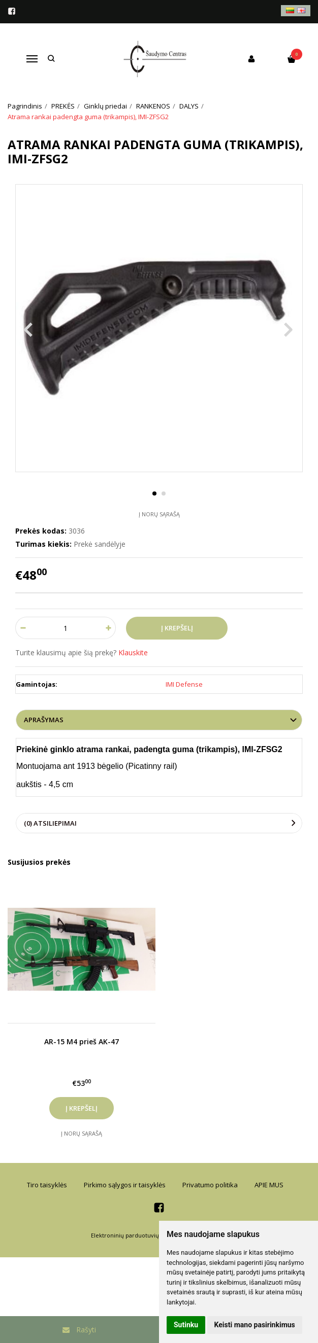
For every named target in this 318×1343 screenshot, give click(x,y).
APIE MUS (269, 1184)
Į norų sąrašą (159, 514)
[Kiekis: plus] (108, 628)
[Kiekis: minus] (22, 628)
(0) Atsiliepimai (50, 823)
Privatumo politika (210, 1184)
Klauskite (133, 652)
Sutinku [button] (186, 1325)
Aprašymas (43, 719)
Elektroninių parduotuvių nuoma (135, 1235)
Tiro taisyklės (47, 1184)
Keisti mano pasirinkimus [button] (254, 1325)
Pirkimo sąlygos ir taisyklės (125, 1184)
